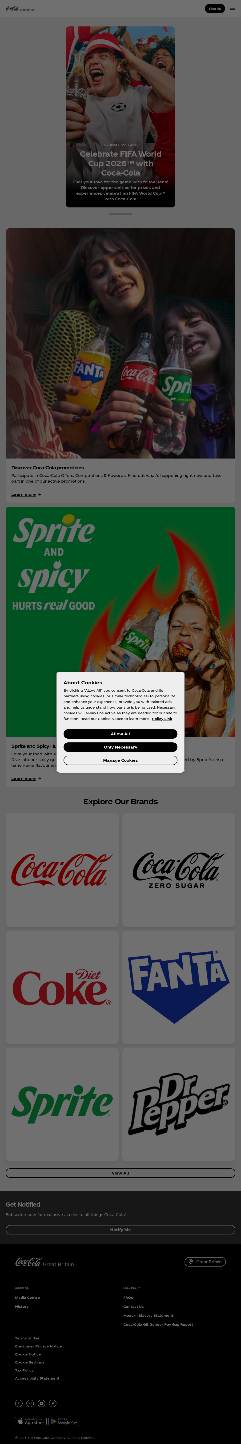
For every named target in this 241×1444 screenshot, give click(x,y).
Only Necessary (120, 747)
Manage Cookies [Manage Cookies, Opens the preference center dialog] (120, 760)
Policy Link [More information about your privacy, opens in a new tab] (162, 719)
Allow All (120, 734)
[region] (120, 722)
